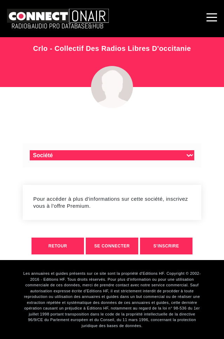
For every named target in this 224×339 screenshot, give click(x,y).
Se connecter (112, 246)
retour (57, 246)
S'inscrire (166, 246)
